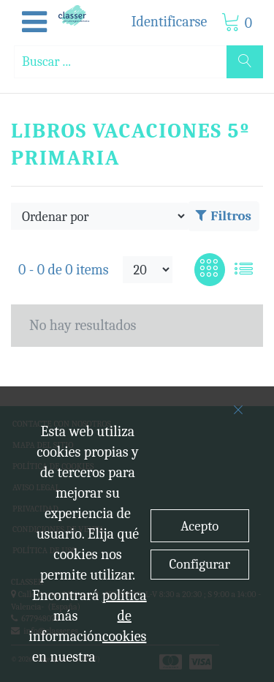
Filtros (223, 216)
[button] (34, 22)
